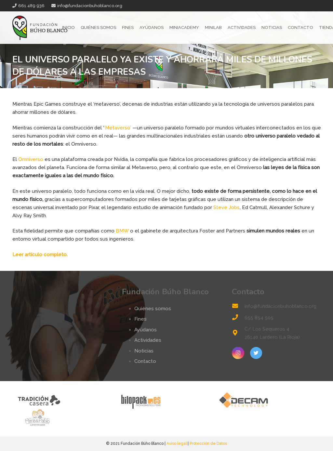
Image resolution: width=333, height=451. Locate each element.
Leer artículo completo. (40, 255)
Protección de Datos (208, 443)
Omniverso (30, 159)
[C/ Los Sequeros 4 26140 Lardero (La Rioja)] (238, 333)
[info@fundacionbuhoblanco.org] (238, 306)
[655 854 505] (238, 318)
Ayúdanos (145, 330)
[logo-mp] (63, 417)
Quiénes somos (152, 309)
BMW (122, 231)
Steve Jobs (226, 207)
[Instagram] (238, 353)
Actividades (147, 340)
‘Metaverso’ (117, 128)
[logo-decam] (269, 400)
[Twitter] (256, 353)
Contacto (145, 361)
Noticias (143, 351)
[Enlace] (40, 28)
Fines (140, 319)
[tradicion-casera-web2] (63, 400)
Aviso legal (176, 443)
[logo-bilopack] (166, 400)
